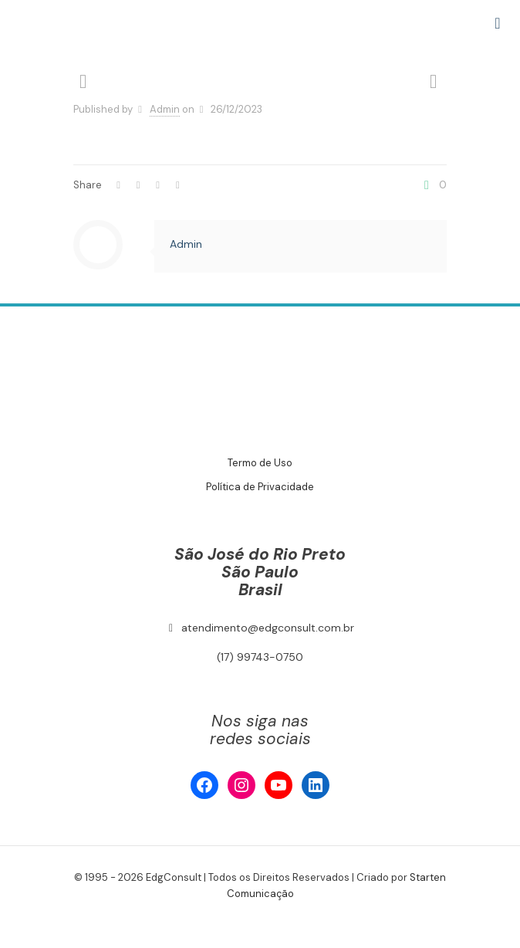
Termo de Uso (260, 462)
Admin (165, 109)
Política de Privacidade (260, 486)
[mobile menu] (499, 23)
